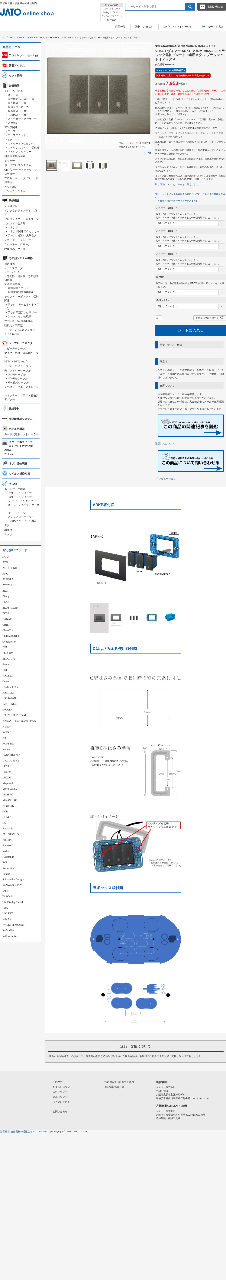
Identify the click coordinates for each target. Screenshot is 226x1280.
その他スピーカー (18, 114)
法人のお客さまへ (62, 1101)
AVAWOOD (8, 585)
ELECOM (7, 653)
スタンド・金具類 (14, 223)
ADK (5, 562)
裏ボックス (163, 300)
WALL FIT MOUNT (13, 924)
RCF (4, 862)
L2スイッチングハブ (20, 493)
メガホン (13, 122)
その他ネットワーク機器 (22, 520)
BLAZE (6, 602)
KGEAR (6, 732)
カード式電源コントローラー (21, 434)
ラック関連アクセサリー (22, 312)
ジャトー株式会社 (166, 1087)
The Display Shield (12, 902)
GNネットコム (10, 687)
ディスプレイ (12, 206)
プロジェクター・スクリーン (21, 219)
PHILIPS (7, 839)
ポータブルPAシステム (17, 165)
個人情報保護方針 (114, 1086)
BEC (5, 590)
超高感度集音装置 (14, 156)
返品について (60, 1096)
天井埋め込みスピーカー (22, 99)
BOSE (5, 613)
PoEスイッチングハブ (20, 501)
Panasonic (7, 828)
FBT (4, 670)
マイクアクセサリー (19, 151)
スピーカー (14, 95)
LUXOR (6, 777)
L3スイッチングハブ (20, 497)
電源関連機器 (12, 284)
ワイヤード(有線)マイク (22, 143)
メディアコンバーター (21, 517)
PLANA (8, 454)
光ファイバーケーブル (17, 370)
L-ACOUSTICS (11, 760)
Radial (5, 851)
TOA (5, 907)
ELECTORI (8, 658)
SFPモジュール (16, 513)
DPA (5, 647)
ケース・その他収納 (19, 316)
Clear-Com (8, 630)
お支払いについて (62, 1086)
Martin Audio (9, 789)
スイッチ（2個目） (167, 231)
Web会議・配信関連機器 (18, 321)
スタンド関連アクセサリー (23, 231)
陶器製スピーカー (18, 110)
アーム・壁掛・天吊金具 (22, 235)
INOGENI (7, 709)
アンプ (12, 131)
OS (4, 822)
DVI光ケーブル (17, 374)
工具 (7, 525)
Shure (5, 890)
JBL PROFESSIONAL (14, 715)
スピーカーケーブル (16, 348)
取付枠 (160, 277)
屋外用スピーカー (18, 103)
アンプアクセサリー (19, 135)
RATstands (8, 856)
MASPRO (7, 794)
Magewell (7, 783)
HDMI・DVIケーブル (16, 361)
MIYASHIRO (9, 800)
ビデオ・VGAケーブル (17, 366)
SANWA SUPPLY (12, 885)
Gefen (5, 681)
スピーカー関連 (13, 91)
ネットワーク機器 (14, 489)
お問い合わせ (60, 1111)
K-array (6, 726)
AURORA (8, 579)
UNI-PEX (7, 913)
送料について (60, 1091)
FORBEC (7, 675)
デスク (8, 534)
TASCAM (7, 896)
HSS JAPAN (9, 698)
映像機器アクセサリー (17, 249)
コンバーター (15, 272)
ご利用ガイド (60, 1081)
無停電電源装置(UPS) (20, 292)
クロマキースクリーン (17, 244)
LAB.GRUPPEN (11, 755)
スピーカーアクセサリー (22, 118)
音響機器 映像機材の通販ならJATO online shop (26, 1131)
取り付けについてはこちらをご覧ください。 (177, 184)
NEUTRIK (8, 806)
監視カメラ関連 (13, 325)
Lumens (6, 772)
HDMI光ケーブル (18, 378)
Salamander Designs (13, 879)
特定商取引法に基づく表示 (119, 1081)
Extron (6, 664)
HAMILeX (8, 692)
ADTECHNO (9, 568)
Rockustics (8, 868)
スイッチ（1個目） (167, 208)
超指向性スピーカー (19, 107)
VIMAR (20, 37)
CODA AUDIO (10, 636)
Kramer (6, 749)
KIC (4, 738)
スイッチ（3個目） (167, 254)
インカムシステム (14, 191)
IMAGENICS (9, 704)
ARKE (30, 37)
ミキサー (9, 160)
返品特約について (165, 443)
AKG (5, 573)
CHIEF (6, 624)
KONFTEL (8, 743)
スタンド (13, 227)
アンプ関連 (11, 127)
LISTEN (6, 766)
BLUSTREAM (10, 607)
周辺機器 (9, 263)
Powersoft (7, 845)
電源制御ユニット (18, 288)
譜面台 (8, 530)
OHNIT (6, 817)
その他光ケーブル (18, 382)
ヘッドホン (11, 186)
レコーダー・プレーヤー (18, 240)
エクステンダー (16, 268)
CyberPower (9, 641)
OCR (5, 811)
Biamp (5, 596)
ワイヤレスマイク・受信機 (23, 147)
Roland (6, 873)
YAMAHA (8, 930)
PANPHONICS (10, 834)
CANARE (7, 619)
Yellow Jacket (9, 936)
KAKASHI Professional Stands (19, 721)
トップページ (8, 37)
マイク (8, 139)
